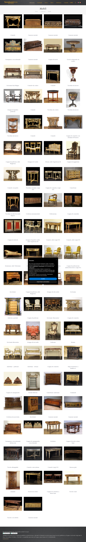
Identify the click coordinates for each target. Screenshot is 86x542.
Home (36, 11)
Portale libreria (32, 392)
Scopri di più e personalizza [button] (43, 281)
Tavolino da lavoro (73, 85)
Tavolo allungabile (12, 467)
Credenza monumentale (33, 214)
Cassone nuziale (33, 35)
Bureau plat (73, 467)
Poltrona (53, 342)
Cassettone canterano (53, 392)
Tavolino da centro (53, 110)
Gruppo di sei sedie (33, 342)
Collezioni (43, 11)
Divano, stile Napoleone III (53, 162)
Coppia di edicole (13, 240)
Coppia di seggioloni (73, 162)
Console (12, 35)
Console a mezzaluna (33, 467)
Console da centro (33, 85)
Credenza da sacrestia (12, 417)
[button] (56, 260)
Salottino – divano (33, 366)
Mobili (49, 11)
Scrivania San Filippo (13, 85)
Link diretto (6, 538)
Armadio (12, 491)
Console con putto (12, 188)
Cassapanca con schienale (12, 59)
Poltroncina (53, 214)
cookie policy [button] (31, 267)
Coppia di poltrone (32, 318)
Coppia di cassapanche (13, 392)
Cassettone (73, 188)
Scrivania (73, 292)
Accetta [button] (43, 278)
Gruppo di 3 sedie (33, 162)
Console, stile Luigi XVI (53, 240)
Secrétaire (13, 292)
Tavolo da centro (33, 491)
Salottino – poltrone (13, 366)
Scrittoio (53, 441)
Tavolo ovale (73, 491)
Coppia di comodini (73, 214)
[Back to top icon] (81, 529)
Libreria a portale (13, 318)
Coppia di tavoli (53, 59)
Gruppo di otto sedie (53, 292)
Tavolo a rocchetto (12, 517)
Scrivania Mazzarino (13, 342)
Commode (73, 392)
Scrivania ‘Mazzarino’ (53, 318)
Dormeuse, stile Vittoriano (13, 266)
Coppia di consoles (73, 318)
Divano (73, 342)
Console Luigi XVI (53, 467)
